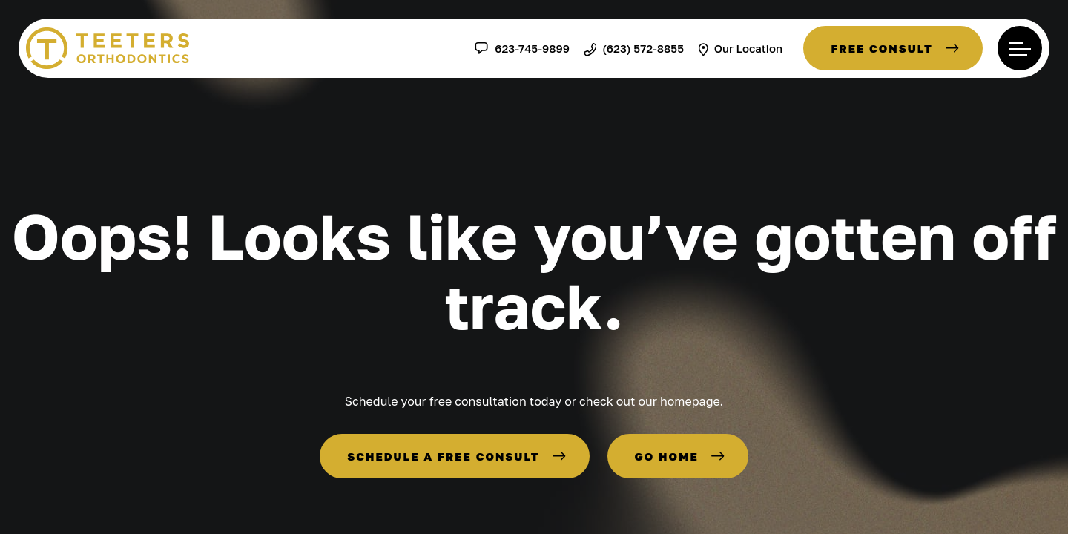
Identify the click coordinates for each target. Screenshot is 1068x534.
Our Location (740, 48)
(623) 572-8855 (634, 48)
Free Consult (882, 48)
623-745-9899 (521, 48)
